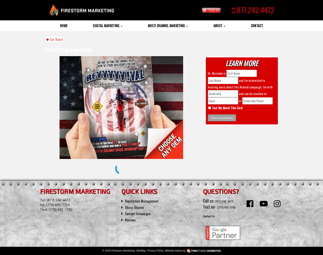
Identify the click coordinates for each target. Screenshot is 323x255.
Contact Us (212, 215)
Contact (257, 25)
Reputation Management (145, 201)
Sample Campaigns (140, 213)
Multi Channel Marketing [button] (168, 25)
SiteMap (141, 250)
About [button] (219, 25)
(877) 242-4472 (58, 200)
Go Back (54, 39)
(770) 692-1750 (58, 205)
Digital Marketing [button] (107, 25)
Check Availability (222, 117)
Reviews (131, 220)
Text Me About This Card (227, 107)
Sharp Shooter (136, 207)
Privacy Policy (155, 250)
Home (63, 25)
